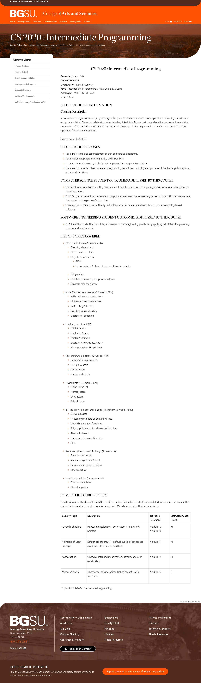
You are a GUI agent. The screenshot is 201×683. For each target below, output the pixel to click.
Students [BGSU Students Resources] (154, 623)
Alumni (87, 21)
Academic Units (50, 21)
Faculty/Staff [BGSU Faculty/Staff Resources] (112, 623)
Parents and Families (160, 617)
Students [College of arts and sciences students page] (63, 21)
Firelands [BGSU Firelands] (109, 628)
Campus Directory (70, 634)
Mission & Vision (22, 66)
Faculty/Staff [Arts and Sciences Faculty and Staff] (75, 21)
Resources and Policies (25, 78)
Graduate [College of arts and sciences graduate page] (37, 21)
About (12, 21)
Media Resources (114, 639)
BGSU (12, 45)
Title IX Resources (158, 634)
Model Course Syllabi (66, 45)
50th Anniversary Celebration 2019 (30, 102)
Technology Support (160, 628)
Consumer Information (72, 639)
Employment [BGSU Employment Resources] (111, 617)
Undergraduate (23, 21)
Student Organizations (24, 96)
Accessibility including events (76, 617)
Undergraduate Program (25, 84)
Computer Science (48, 45)
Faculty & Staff (21, 72)
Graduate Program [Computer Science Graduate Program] (23, 90)
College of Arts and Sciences (28, 45)
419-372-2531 (19, 641)
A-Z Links (65, 628)
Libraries (109, 634)
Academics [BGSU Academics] (66, 623)
